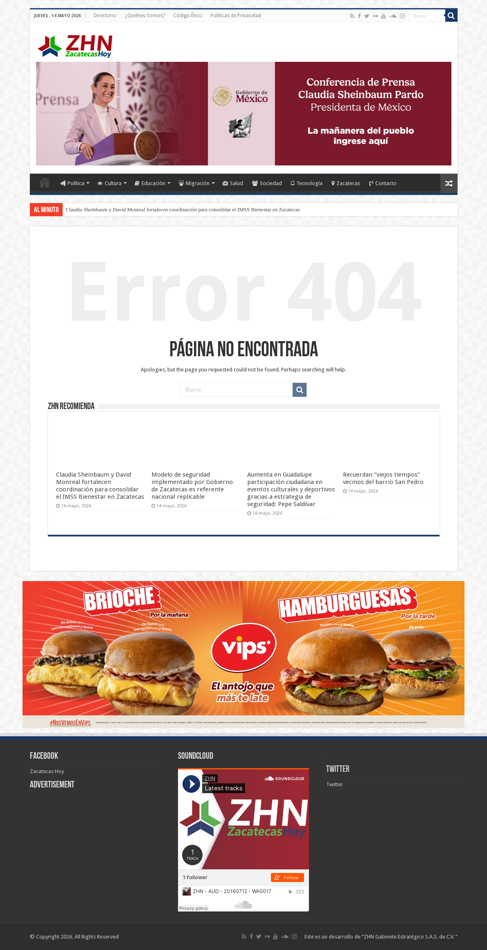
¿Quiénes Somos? (145, 15)
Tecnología (306, 183)
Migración (194, 183)
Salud (233, 183)
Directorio (105, 15)
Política (72, 183)
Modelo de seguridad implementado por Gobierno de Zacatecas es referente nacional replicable (192, 485)
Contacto (383, 183)
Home (44, 182)
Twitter (337, 769)
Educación (150, 183)
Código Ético (187, 15)
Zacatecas (345, 183)
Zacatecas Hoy (47, 771)
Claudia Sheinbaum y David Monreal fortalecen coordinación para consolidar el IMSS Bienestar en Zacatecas (183, 209)
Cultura (109, 183)
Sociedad (267, 183)
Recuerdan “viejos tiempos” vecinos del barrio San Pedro (383, 478)
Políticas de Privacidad (235, 15)
